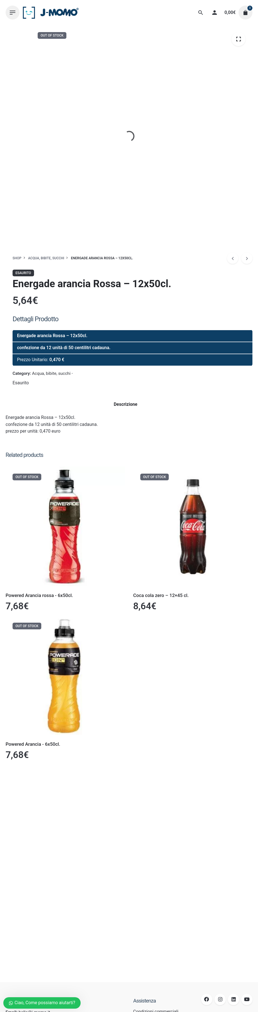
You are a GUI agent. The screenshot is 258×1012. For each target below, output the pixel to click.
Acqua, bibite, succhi (51, 373)
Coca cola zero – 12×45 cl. (161, 595)
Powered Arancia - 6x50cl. (33, 744)
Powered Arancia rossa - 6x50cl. (39, 595)
